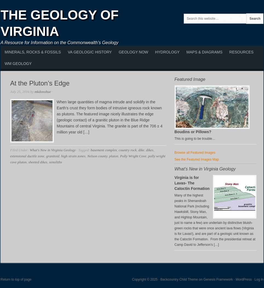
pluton (113, 156)
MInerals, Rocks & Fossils (33, 52)
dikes (149, 150)
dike (141, 150)
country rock (128, 150)
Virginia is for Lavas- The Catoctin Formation (192, 183)
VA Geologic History (90, 52)
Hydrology (167, 52)
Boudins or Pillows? (192, 132)
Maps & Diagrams (204, 52)
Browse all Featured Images (194, 153)
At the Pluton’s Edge (40, 83)
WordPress (244, 279)
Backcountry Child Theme (179, 279)
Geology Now (133, 52)
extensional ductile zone (27, 156)
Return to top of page (16, 279)
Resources (241, 52)
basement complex (104, 150)
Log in (258, 279)
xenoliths (55, 162)
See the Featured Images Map (196, 159)
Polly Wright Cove (133, 156)
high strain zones (73, 156)
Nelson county (97, 156)
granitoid (52, 156)
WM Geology (18, 63)
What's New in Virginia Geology (52, 150)
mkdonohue (43, 92)
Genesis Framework (218, 279)
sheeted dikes (37, 162)
